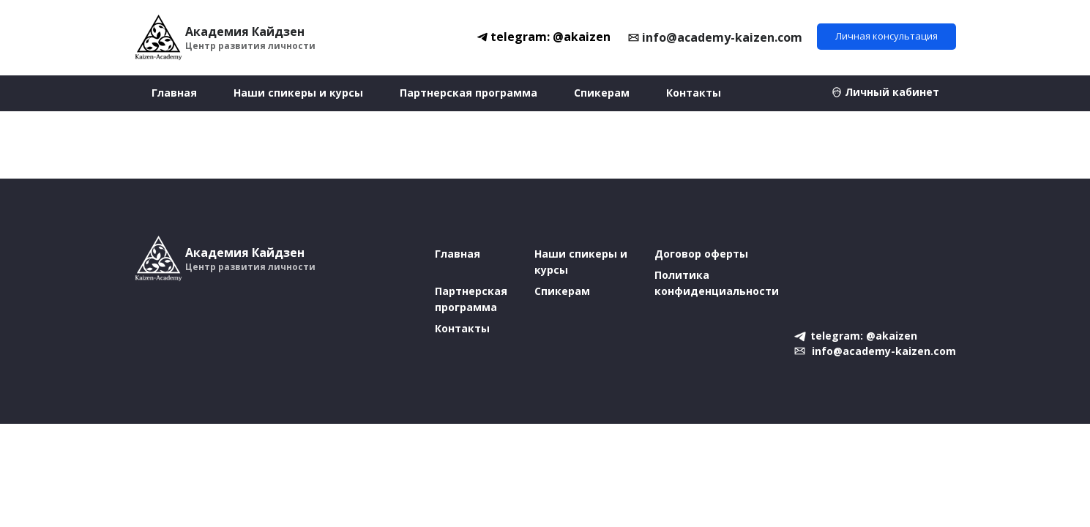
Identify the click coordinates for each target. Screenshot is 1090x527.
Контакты (693, 93)
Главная (174, 93)
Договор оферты (701, 254)
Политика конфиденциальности (716, 283)
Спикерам (602, 93)
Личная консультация (886, 35)
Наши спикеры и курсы (298, 93)
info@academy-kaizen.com (722, 37)
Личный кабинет (892, 92)
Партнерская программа (468, 93)
